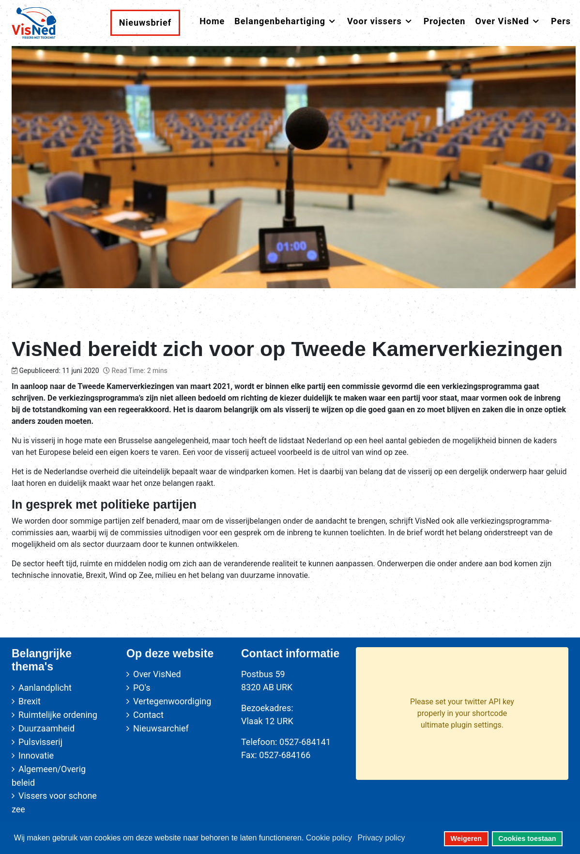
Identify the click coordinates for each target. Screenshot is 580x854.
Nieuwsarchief (161, 728)
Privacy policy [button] (381, 838)
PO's (141, 688)
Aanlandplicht (45, 688)
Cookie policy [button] (329, 838)
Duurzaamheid (46, 728)
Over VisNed (157, 674)
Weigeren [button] (466, 838)
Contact (148, 715)
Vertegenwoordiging (172, 701)
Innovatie (36, 755)
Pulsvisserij (40, 742)
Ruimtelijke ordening (57, 715)
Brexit (29, 701)
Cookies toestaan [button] (527, 838)
